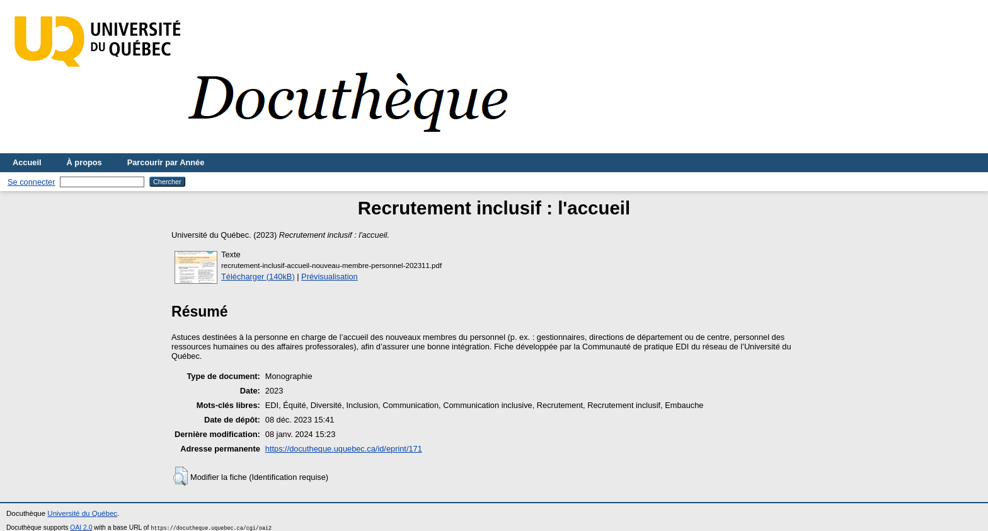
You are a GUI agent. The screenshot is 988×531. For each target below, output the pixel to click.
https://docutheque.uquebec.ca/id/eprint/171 (343, 448)
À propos (84, 162)
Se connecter (31, 182)
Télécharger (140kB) (258, 276)
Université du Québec (82, 513)
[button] (180, 476)
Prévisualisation (329, 276)
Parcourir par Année (166, 162)
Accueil (27, 162)
